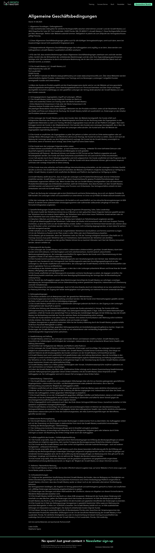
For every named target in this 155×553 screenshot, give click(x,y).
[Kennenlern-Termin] (143, 4)
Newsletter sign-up (99, 541)
